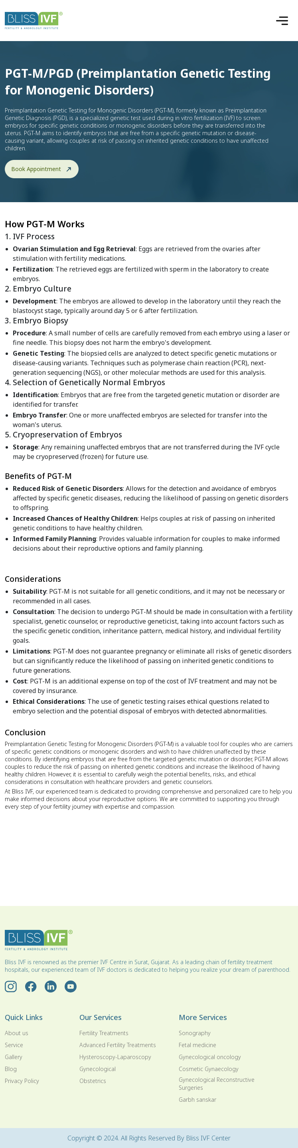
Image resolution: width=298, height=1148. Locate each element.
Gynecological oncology (210, 1057)
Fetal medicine (197, 1045)
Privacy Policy (22, 1081)
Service (14, 1045)
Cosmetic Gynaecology (209, 1069)
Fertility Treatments (103, 1033)
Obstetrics (92, 1081)
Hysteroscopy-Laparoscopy (115, 1057)
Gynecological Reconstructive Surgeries (217, 1083)
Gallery (13, 1057)
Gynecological (97, 1069)
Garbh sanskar (197, 1099)
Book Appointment (41, 169)
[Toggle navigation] (282, 21)
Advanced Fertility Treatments (117, 1045)
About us (16, 1033)
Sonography (195, 1033)
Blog (11, 1069)
